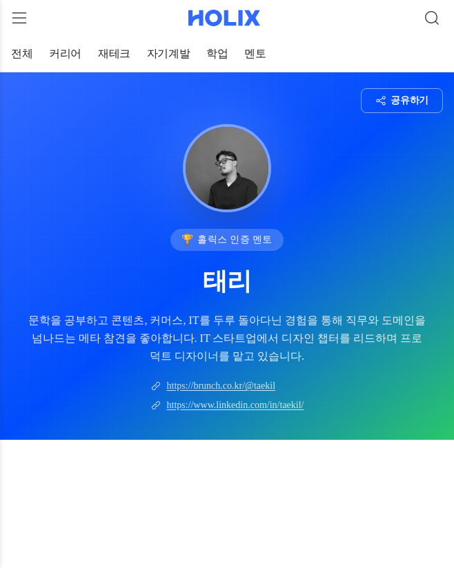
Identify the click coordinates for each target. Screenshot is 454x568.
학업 (217, 53)
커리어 (65, 53)
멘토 (255, 53)
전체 (21, 53)
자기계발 (168, 53)
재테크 (114, 53)
